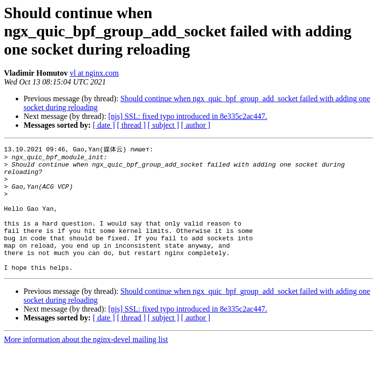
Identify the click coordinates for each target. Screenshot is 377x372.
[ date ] (104, 125)
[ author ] (196, 125)
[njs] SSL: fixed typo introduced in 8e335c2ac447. (187, 116)
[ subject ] (163, 125)
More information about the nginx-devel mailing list (86, 363)
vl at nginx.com (94, 73)
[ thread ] (131, 125)
